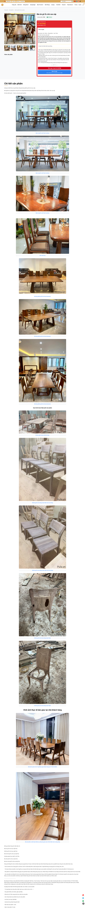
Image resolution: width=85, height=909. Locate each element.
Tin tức (76, 4)
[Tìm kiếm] (66, 1)
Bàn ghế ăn (25, 4)
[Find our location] (83, 901)
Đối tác (18, 1)
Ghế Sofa (19, 4)
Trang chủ (14, 4)
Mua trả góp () (54, 72)
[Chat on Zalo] (83, 898)
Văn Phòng (47, 4)
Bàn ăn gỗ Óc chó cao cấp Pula (10, 848)
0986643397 (9, 1)
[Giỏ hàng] (83, 5)
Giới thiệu (22, 1)
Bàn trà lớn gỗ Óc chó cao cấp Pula (11, 853)
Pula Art (63, 4)
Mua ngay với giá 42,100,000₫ (54, 68)
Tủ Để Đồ (58, 4)
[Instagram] (78, 1)
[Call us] (83, 895)
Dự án (80, 4)
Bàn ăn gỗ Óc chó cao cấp (19, 10)
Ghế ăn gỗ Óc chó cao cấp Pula (10, 851)
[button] (33, 48)
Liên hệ (14, 1)
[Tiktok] (80, 1)
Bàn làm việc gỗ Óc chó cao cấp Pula (12, 861)
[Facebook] (76, 1)
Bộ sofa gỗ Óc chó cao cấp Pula (11, 858)
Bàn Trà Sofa (40, 4)
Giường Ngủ (32, 4)
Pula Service (70, 4)
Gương (52, 4)
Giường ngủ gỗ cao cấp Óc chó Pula (11, 856)
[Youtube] (75, 1)
